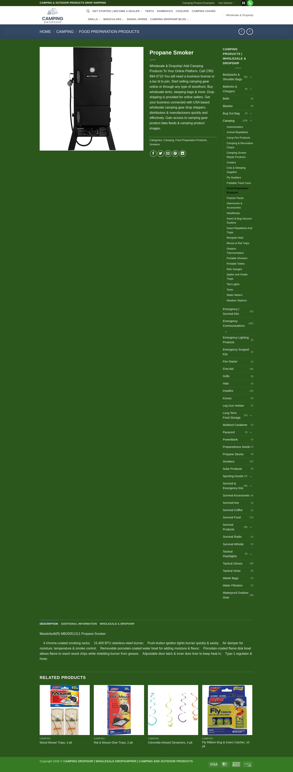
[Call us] (250, 3)
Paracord (229, 432)
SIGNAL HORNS (137, 19)
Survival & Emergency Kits (233, 486)
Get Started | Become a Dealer (117, 11)
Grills (226, 376)
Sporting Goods (233, 476)
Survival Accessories (236, 495)
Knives (227, 398)
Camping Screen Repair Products (236, 155)
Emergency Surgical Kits (236, 352)
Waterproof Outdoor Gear (236, 595)
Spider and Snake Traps (237, 276)
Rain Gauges (234, 269)
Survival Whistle (233, 544)
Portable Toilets (236, 263)
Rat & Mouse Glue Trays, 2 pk (113, 742)
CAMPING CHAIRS (204, 11)
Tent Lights (233, 284)
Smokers (155, 144)
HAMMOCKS (165, 11)
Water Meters (234, 294)
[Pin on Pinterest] (175, 153)
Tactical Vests (232, 570)
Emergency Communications (234, 323)
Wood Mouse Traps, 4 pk (56, 742)
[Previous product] (249, 31)
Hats (226, 383)
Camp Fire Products (238, 137)
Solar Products (232, 468)
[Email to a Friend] (168, 153)
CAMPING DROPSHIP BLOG (169, 19)
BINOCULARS (113, 19)
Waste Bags (230, 578)
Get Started (227, 3)
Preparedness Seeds (236, 446)
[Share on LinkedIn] (182, 153)
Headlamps (233, 213)
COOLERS (182, 11)
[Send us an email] (244, 3)
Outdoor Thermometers (235, 250)
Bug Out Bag (231, 113)
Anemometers (235, 126)
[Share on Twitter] (160, 153)
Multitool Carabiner (235, 425)
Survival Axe (231, 502)
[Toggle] (250, 77)
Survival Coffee (233, 510)
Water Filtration (233, 585)
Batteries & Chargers (230, 89)
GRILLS (94, 19)
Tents (230, 289)
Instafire (228, 390)
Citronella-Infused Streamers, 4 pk (170, 742)
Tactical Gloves (233, 563)
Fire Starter (230, 361)
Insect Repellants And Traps (239, 230)
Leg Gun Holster (233, 405)
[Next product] (241, 31)
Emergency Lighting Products (236, 340)
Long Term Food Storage (232, 415)
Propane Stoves (233, 454)
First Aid (228, 368)
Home (45, 31)
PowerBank (230, 439)
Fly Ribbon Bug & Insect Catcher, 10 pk (225, 744)
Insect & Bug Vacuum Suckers (239, 220)
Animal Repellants (237, 132)
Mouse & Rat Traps (238, 243)
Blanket (228, 106)
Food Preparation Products (109, 31)
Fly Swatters (234, 177)
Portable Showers (237, 258)
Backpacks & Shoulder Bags (232, 77)
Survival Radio (232, 536)
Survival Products (228, 527)
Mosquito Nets (235, 237)
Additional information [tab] (79, 623)
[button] (238, 1)
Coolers (231, 162)
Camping (65, 31)
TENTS (149, 11)
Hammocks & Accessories (234, 205)
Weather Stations (237, 300)
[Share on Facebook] (153, 153)
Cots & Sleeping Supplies (236, 170)
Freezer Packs (235, 198)
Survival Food (232, 517)
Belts (226, 98)
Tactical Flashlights (230, 554)
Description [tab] (49, 623)
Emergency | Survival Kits (231, 311)
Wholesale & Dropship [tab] (117, 623)
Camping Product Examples (198, 2)
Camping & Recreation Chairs (240, 145)
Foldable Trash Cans (239, 183)
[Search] (88, 11)
